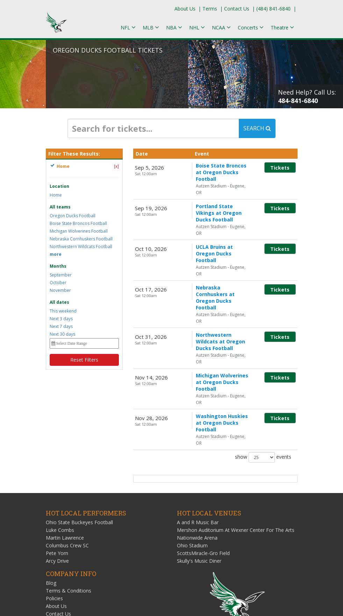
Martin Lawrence (65, 437)
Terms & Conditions (68, 490)
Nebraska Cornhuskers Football (81, 239)
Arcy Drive (57, 461)
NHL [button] (197, 27)
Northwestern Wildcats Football (81, 246)
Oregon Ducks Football (72, 216)
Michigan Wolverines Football (79, 231)
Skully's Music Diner (199, 461)
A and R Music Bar (198, 422)
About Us (184, 8)
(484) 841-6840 (273, 8)
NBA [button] (174, 27)
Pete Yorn (57, 453)
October (58, 283)
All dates (59, 302)
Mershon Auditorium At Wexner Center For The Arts (235, 430)
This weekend (63, 311)
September (61, 275)
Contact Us (236, 8)
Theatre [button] (282, 27)
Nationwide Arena (197, 437)
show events (262, 357)
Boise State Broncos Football (78, 223)
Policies (54, 498)
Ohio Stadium (192, 445)
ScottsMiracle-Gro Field (203, 453)
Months (58, 266)
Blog (51, 483)
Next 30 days (62, 334)
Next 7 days (61, 326)
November (60, 290)
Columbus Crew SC (67, 445)
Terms (209, 8)
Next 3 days (61, 319)
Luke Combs (60, 430)
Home (56, 195)
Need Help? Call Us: (307, 96)
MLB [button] (151, 27)
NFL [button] (128, 27)
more (56, 254)
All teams (60, 207)
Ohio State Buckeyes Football (79, 422)
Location (59, 186)
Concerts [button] (251, 27)
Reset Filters (84, 359)
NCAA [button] (221, 27)
